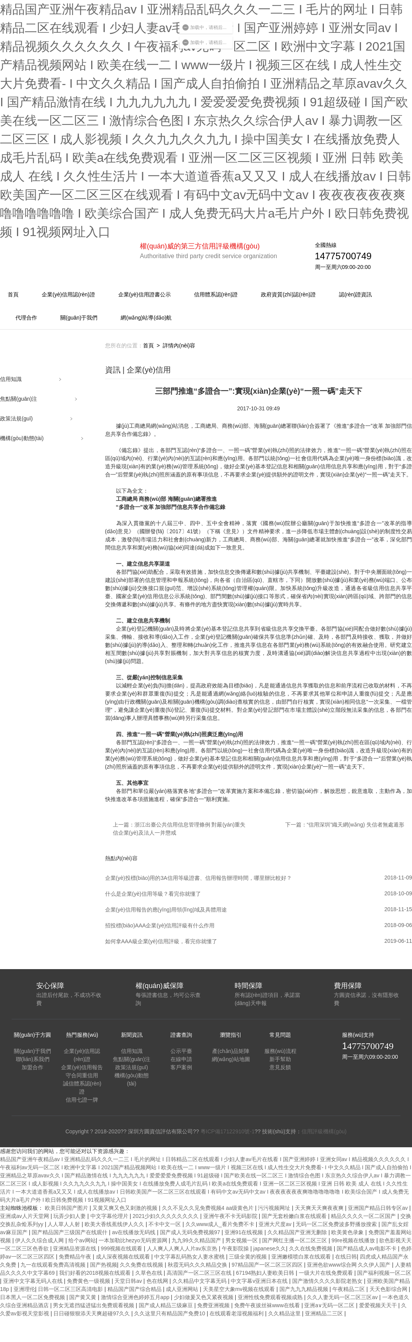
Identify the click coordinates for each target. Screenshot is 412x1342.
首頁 (13, 294)
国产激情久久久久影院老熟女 (328, 1281)
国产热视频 (103, 1265)
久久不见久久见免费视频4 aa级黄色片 (208, 1208)
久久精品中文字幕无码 (200, 1281)
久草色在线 (149, 1273)
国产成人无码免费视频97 (190, 1232)
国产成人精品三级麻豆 (166, 1305)
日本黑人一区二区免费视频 (33, 1297)
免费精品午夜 (76, 1257)
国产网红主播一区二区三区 (295, 1240)
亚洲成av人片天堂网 (25, 1216)
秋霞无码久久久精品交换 (198, 1265)
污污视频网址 (275, 1208)
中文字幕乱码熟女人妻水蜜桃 (190, 1257)
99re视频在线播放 (354, 1240)
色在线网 (158, 1281)
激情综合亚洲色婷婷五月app (136, 1297)
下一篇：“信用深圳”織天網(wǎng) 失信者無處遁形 (344, 825)
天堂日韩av (128, 1281)
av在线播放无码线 (134, 1232)
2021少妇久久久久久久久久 (166, 1216)
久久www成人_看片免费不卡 (221, 1224)
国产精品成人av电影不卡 (367, 1248)
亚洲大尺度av (276, 1224)
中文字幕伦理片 (110, 1216)
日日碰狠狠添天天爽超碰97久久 (92, 1313)
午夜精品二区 (349, 1289)
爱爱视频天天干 (378, 1305)
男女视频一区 (242, 1240)
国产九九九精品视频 (304, 1289)
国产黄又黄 (83, 1297)
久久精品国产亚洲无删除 (298, 1232)
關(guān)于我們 (78, 318)
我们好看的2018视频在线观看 (95, 1273)
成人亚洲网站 (183, 1289)
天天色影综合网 (389, 1289)
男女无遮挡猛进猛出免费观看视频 (94, 1305)
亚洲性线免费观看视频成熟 (271, 1297)
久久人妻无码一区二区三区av (343, 1297)
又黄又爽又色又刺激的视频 (125, 1208)
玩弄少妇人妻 (70, 1216)
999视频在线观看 (122, 1248)
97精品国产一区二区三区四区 (268, 1265)
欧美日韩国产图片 (67, 1208)
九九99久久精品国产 (197, 1240)
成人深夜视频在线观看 (124, 1257)
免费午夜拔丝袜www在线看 (267, 1305)
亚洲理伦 (24, 1289)
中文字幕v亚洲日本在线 (260, 1281)
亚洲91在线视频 (244, 1232)
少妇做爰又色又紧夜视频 (204, 1297)
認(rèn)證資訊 (355, 294)
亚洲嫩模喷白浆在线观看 (301, 1257)
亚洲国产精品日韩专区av (378, 1208)
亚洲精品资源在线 (75, 1248)
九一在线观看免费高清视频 (53, 1265)
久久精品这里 (285, 1313)
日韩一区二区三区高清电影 (71, 1289)
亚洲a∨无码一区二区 (330, 1305)
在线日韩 (346, 1257)
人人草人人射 (65, 1224)
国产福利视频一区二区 (384, 1273)
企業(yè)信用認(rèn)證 (68, 294)
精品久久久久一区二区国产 (364, 1216)
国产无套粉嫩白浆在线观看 (295, 1216)
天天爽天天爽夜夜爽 (320, 1208)
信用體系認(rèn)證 (216, 294)
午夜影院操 (236, 1248)
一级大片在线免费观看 (326, 1273)
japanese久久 (269, 1248)
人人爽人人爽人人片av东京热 (183, 1248)
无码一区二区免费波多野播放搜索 (337, 1224)
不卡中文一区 (165, 1224)
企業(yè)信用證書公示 (144, 294)
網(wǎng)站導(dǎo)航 (146, 318)
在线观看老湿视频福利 (237, 1313)
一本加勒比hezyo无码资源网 (134, 1240)
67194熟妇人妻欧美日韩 (266, 1273)
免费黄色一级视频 (89, 1281)
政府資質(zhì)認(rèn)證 (288, 294)
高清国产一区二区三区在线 (200, 1273)
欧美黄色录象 (348, 1232)
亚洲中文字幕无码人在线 (33, 1281)
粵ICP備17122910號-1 (228, 1131)
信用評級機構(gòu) (324, 1131)
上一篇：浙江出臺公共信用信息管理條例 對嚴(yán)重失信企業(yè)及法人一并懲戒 (179, 829)
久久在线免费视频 (311, 1248)
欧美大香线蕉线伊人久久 (115, 1224)
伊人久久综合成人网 (40, 1240)
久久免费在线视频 (142, 1265)
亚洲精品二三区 (324, 1313)
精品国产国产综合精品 (135, 1289)
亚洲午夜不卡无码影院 (231, 1216)
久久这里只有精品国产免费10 (170, 1313)
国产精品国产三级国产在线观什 (70, 1232)
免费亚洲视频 (214, 1305)
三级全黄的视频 (248, 1257)
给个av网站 (82, 1240)
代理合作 (26, 318)
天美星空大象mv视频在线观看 (240, 1289)
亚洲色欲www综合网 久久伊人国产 (349, 1265)
